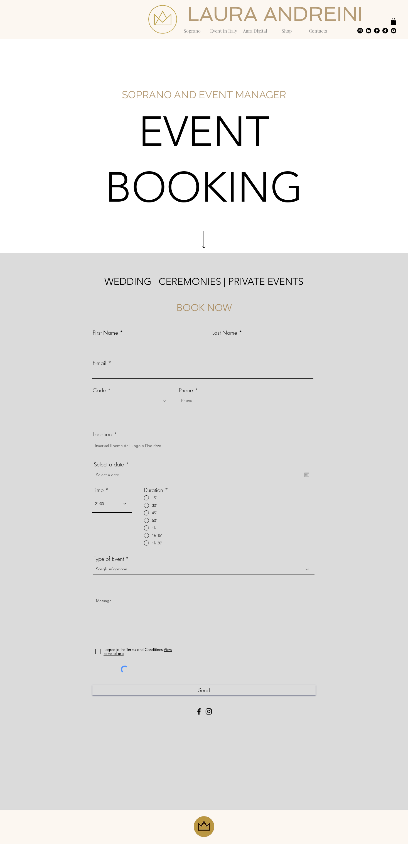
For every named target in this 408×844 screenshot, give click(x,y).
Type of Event (109, 559)
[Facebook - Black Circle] (377, 30)
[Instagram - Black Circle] (360, 30)
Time (98, 490)
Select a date (113, 464)
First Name (105, 333)
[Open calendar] (306, 475)
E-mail (99, 363)
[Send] (204, 690)
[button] (393, 21)
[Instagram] (209, 711)
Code (99, 390)
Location (102, 434)
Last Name (224, 333)
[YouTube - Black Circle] (393, 30)
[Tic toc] (385, 30)
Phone (186, 390)
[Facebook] (199, 711)
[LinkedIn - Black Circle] (368, 30)
